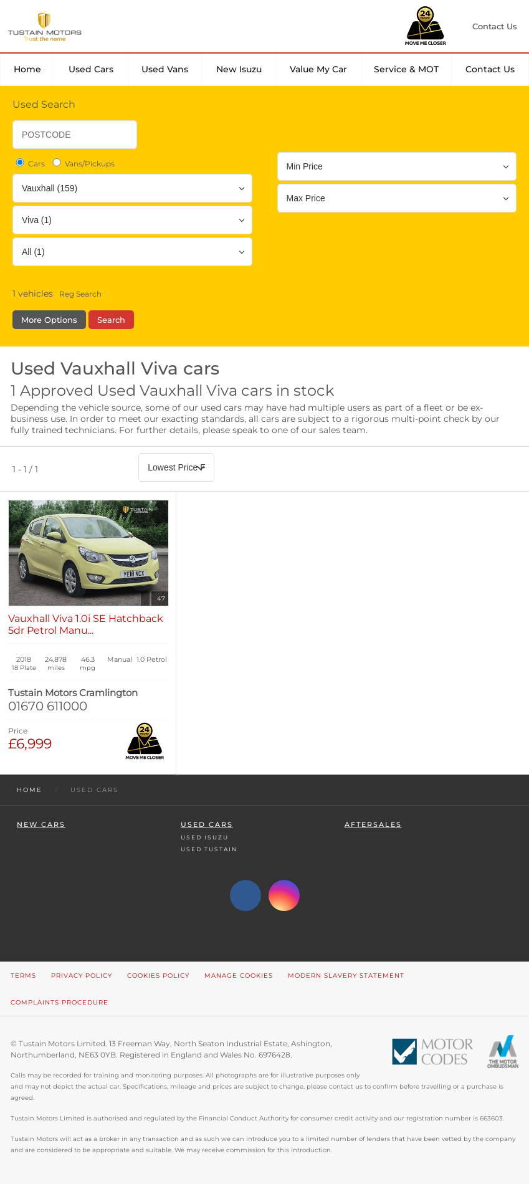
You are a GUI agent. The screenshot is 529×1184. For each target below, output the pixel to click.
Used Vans (164, 69)
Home (27, 69)
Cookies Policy (158, 976)
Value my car (318, 69)
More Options (49, 320)
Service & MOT (406, 69)
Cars (29, 163)
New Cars (41, 825)
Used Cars (91, 69)
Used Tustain (209, 849)
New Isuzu (239, 69)
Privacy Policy (81, 976)
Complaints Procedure (59, 1002)
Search (111, 320)
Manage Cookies (238, 976)
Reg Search (80, 293)
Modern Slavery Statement (346, 976)
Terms (23, 976)
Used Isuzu (205, 837)
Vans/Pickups (82, 163)
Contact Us (490, 69)
